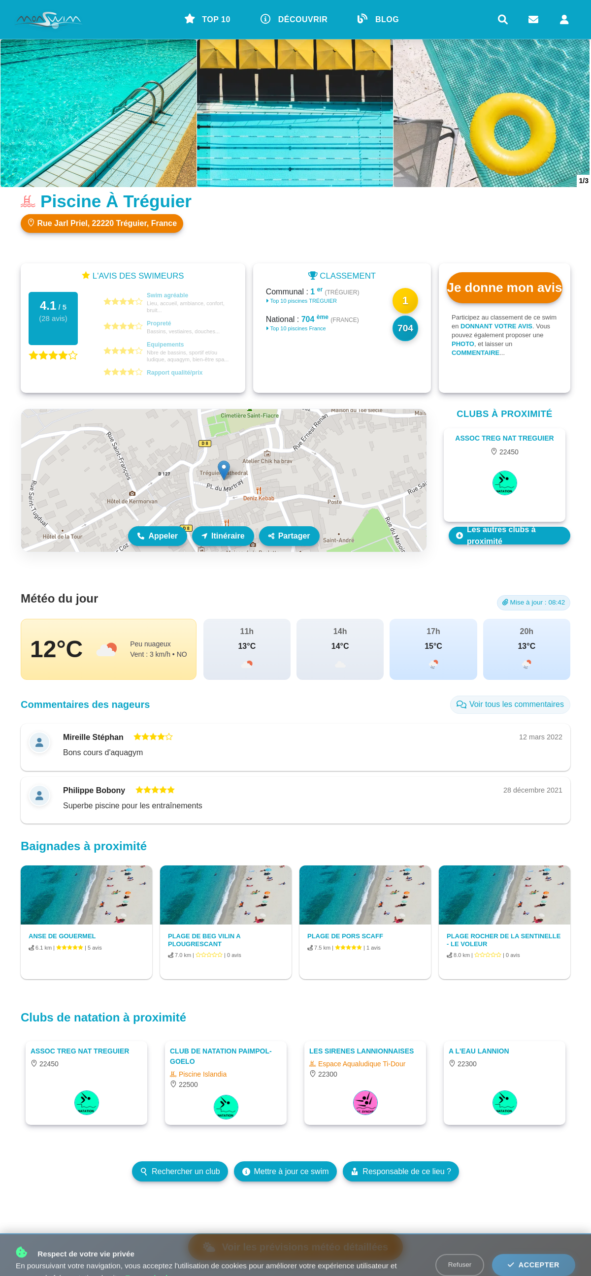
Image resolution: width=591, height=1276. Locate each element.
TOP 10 (207, 19)
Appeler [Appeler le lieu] (157, 536)
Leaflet (416, 547)
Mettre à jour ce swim (285, 1171)
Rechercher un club (180, 1171)
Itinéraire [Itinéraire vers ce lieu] (223, 536)
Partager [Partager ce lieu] (289, 536)
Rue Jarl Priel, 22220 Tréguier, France (102, 223)
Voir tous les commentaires (510, 704)
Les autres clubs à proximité (496, 535)
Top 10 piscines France (296, 328)
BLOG (378, 19)
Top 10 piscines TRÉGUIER (301, 301)
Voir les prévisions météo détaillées (295, 1247)
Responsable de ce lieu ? (401, 1171)
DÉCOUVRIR (294, 19)
